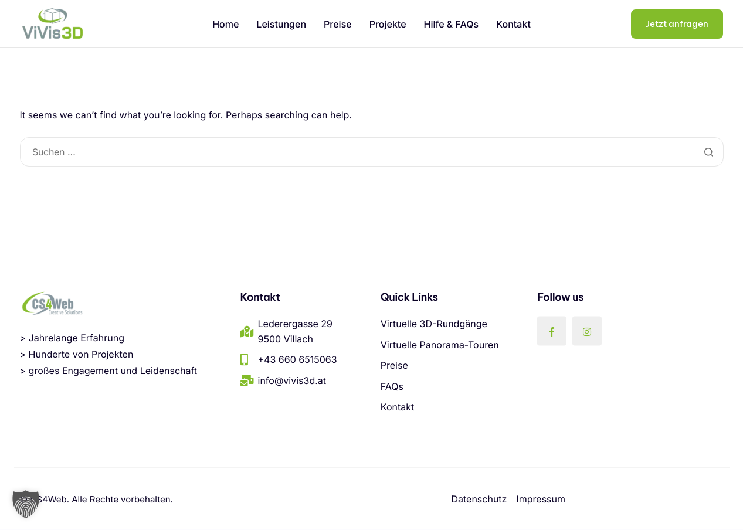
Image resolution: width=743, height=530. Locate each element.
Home (225, 24)
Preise (338, 24)
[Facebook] (551, 330)
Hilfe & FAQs (451, 24)
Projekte (387, 24)
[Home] (52, 23)
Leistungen (281, 24)
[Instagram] (587, 330)
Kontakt (513, 24)
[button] (26, 504)
